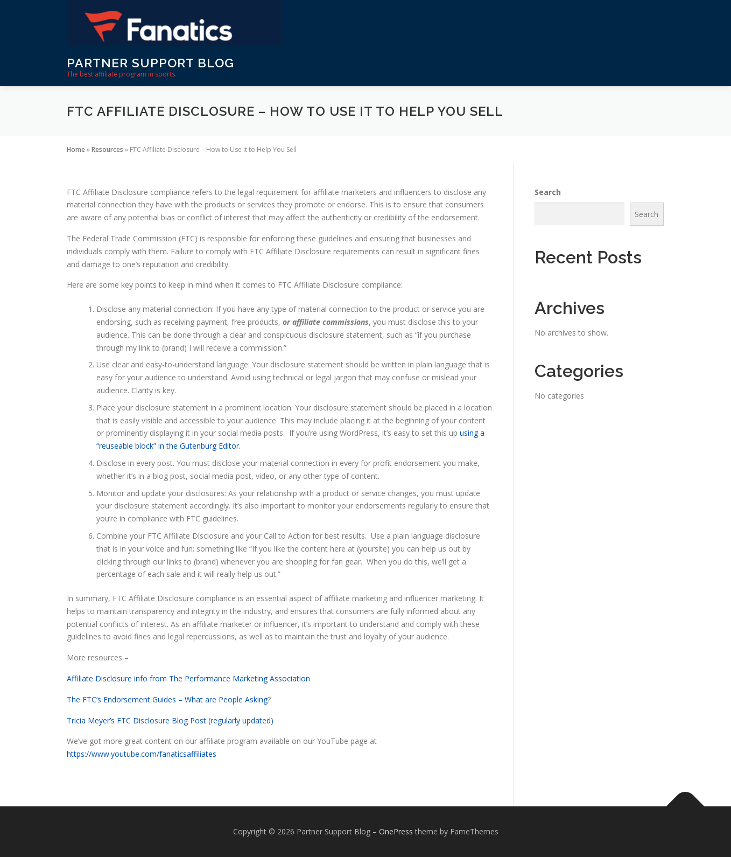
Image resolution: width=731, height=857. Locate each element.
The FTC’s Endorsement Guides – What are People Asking (167, 699)
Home (76, 149)
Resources (107, 149)
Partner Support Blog (150, 62)
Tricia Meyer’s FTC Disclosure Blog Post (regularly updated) (170, 720)
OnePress (396, 831)
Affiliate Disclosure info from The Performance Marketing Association (188, 678)
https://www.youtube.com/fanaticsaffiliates (141, 754)
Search (548, 192)
